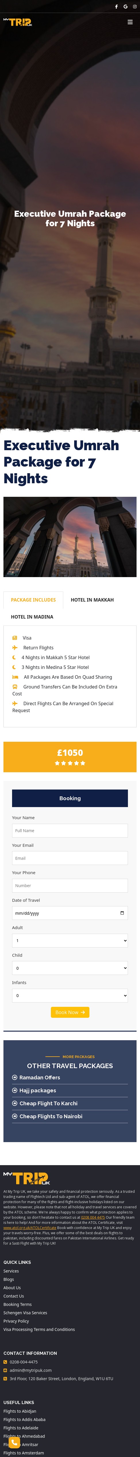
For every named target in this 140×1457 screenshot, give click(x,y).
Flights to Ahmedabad (24, 1436)
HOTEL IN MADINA (32, 617)
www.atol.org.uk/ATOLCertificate (29, 1227)
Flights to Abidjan (19, 1411)
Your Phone (23, 872)
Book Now (70, 1012)
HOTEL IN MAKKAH (92, 600)
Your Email (23, 845)
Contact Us (13, 1296)
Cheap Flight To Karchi (45, 1103)
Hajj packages (34, 1090)
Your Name (23, 817)
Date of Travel (26, 900)
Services (11, 1271)
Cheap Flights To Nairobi (47, 1116)
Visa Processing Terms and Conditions (39, 1329)
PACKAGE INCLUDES (33, 600)
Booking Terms (17, 1304)
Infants (19, 982)
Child (17, 955)
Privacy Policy (16, 1321)
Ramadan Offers (36, 1077)
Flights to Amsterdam (23, 1453)
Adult (17, 927)
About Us (12, 1287)
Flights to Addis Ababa (24, 1419)
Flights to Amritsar (20, 1444)
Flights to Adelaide (20, 1428)
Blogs (8, 1279)
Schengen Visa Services (25, 1312)
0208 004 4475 (93, 1217)
